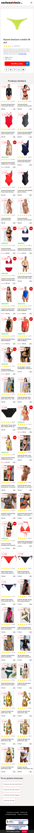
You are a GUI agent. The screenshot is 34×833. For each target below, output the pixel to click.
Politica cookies (22, 814)
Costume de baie (9, 800)
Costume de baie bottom (11, 790)
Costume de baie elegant (11, 795)
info (14, 109)
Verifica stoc (20, 64)
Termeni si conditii (13, 812)
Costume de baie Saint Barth (12, 784)
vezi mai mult (23, 54)
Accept (24, 831)
